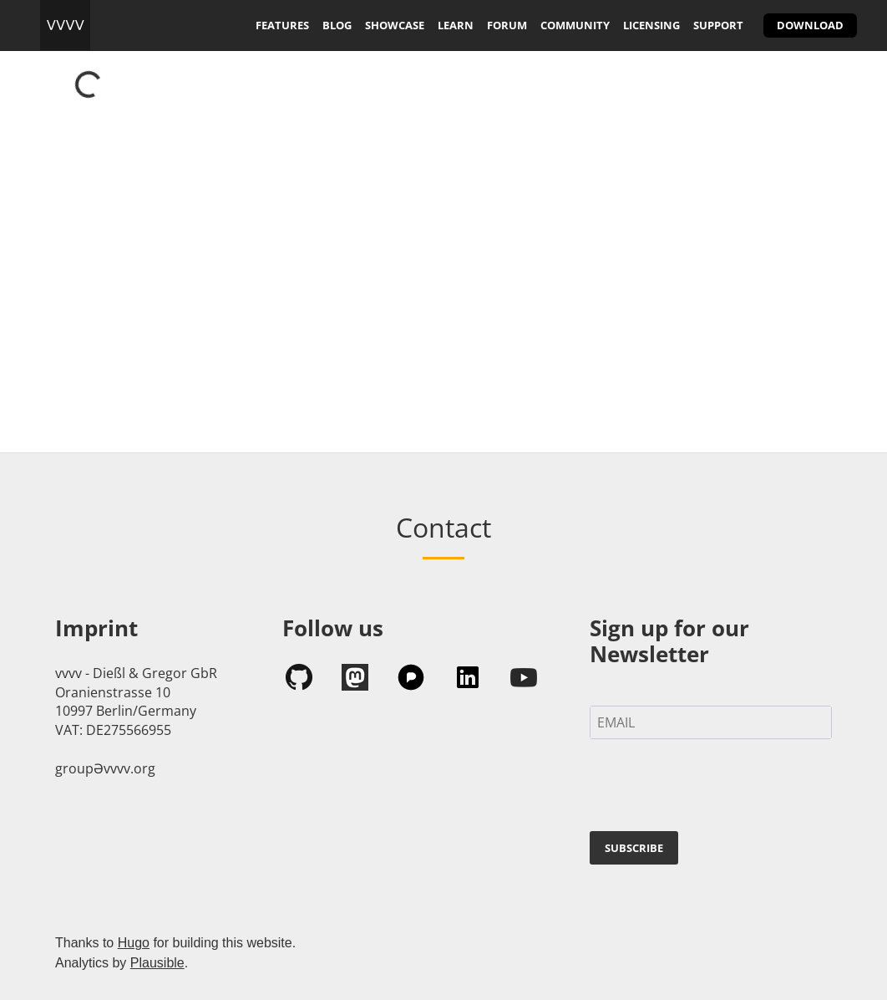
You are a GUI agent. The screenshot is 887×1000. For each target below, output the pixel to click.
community (575, 25)
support (718, 25)
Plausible (157, 963)
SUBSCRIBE (634, 847)
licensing (651, 25)
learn (456, 25)
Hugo (134, 943)
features (282, 25)
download (810, 25)
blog (337, 25)
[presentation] (717, 788)
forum (507, 25)
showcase (394, 25)
